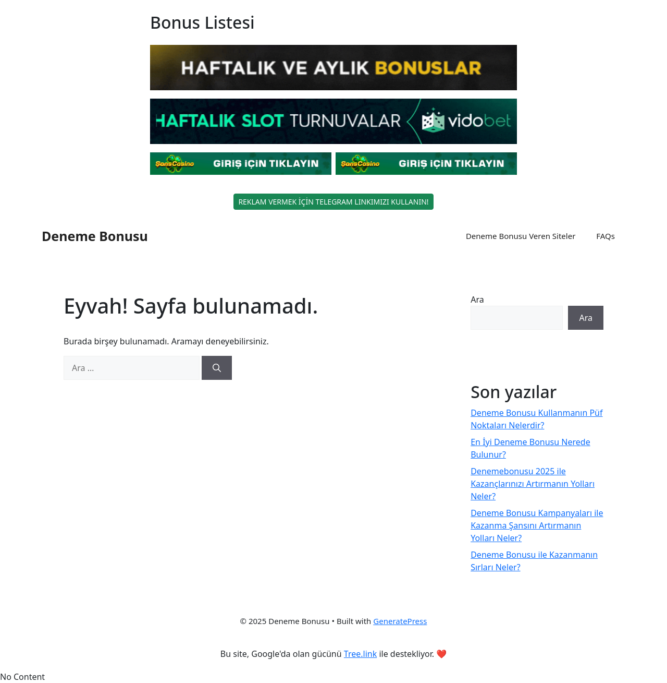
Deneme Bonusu (95, 236)
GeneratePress (400, 621)
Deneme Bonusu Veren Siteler (520, 236)
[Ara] (217, 368)
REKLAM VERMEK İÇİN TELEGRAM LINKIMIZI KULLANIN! (333, 202)
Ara (477, 299)
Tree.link (360, 654)
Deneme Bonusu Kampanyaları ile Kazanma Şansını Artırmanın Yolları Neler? (537, 525)
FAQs (605, 236)
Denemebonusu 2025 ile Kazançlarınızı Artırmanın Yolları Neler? (533, 483)
